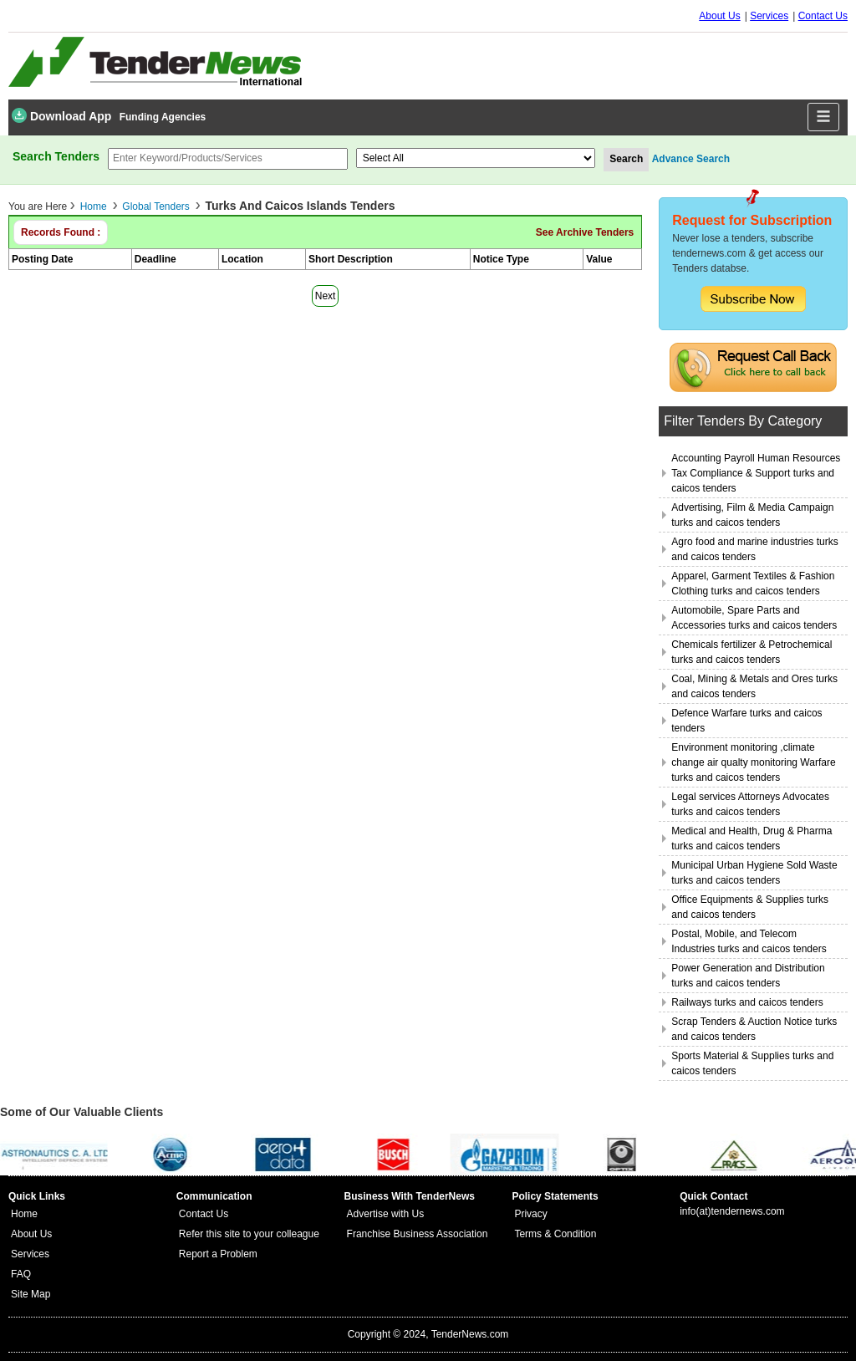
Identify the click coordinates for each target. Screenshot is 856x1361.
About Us (719, 16)
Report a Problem (218, 1254)
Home (93, 206)
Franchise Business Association (417, 1234)
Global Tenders (156, 206)
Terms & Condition (555, 1234)
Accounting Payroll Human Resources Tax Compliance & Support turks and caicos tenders (755, 473)
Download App (61, 115)
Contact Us (823, 16)
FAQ (21, 1274)
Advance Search (691, 159)
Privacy (530, 1214)
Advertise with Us (386, 1214)
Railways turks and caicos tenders (747, 1002)
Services (769, 16)
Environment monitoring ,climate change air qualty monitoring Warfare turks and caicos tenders (753, 762)
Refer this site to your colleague (249, 1234)
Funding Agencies (163, 117)
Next (325, 296)
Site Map (30, 1294)
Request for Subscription (752, 220)
